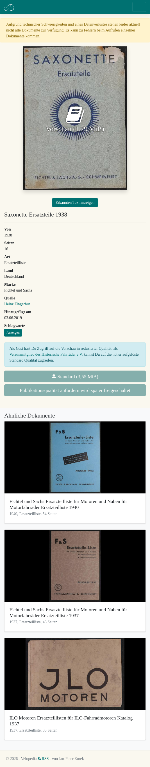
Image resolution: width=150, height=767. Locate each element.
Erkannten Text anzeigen (75, 202)
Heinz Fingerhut (17, 304)
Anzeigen (13, 333)
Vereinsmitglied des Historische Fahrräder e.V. (46, 354)
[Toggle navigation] (139, 7)
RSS (43, 759)
